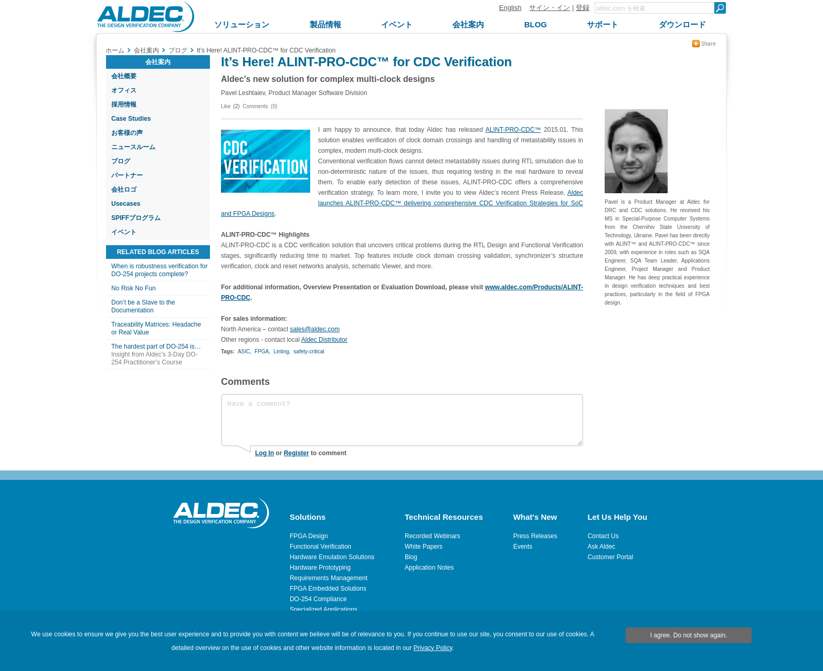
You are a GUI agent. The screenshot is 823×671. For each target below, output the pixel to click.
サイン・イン (549, 8)
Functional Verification (320, 546)
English (510, 8)
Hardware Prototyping (320, 567)
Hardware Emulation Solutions (332, 557)
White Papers (423, 546)
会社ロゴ (123, 189)
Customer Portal (610, 557)
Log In (264, 453)
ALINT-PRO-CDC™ (513, 129)
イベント (123, 232)
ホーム (114, 50)
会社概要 (123, 76)
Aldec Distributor (324, 339)
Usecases (125, 203)
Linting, (281, 351)
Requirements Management (328, 578)
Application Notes (429, 567)
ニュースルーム (133, 147)
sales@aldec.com (315, 329)
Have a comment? (402, 420)
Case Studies (131, 118)
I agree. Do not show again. (688, 635)
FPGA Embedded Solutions (328, 588)
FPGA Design (309, 536)
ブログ (120, 161)
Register (296, 453)
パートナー (127, 175)
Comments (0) (259, 106)
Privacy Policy (433, 648)
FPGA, (262, 351)
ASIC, (244, 351)
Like (225, 106)
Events (523, 546)
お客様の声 (127, 133)
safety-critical (308, 351)
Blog (411, 557)
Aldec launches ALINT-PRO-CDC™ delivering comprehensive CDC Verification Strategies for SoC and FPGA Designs (402, 203)
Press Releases (535, 536)
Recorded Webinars (432, 536)
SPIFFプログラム (136, 218)
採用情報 (123, 104)
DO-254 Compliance (318, 599)
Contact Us (602, 536)
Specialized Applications (323, 609)
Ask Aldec (601, 546)
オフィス (123, 90)
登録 (582, 8)
